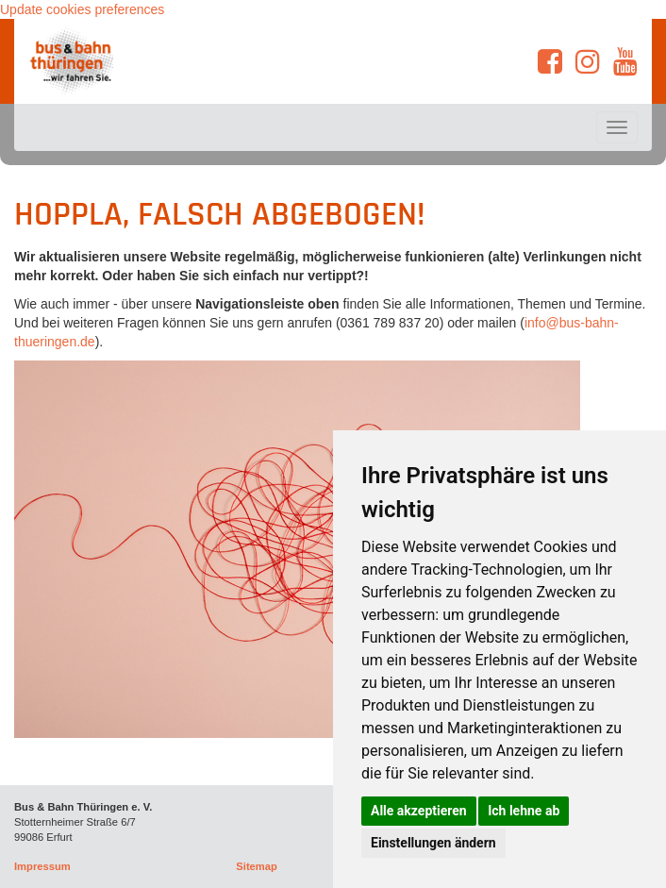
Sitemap (256, 866)
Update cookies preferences (82, 9)
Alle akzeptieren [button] (419, 810)
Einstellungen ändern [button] (433, 842)
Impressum (42, 866)
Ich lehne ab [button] (523, 810)
